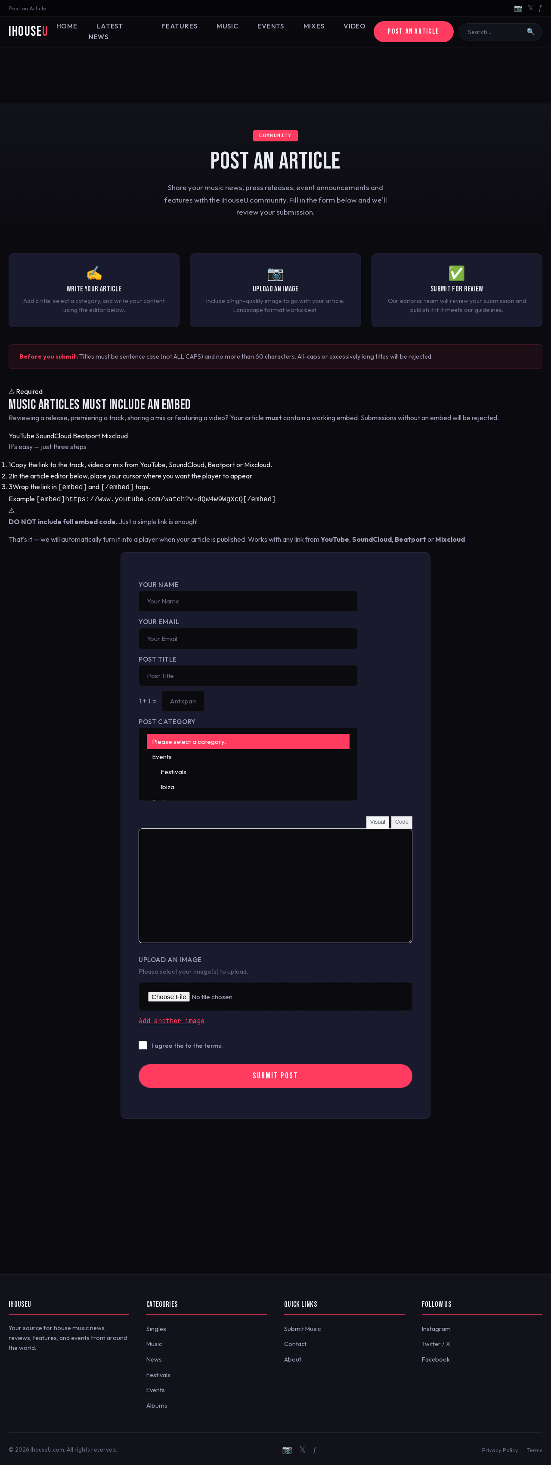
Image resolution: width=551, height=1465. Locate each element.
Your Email (159, 620)
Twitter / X (436, 1342)
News (154, 1358)
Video (340, 32)
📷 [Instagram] (518, 7)
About (292, 1358)
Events (262, 32)
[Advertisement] (275, 75)
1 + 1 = (148, 699)
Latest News (122, 32)
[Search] (494, 31)
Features (178, 32)
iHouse (28, 31)
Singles (156, 1327)
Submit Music (302, 1327)
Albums (156, 1404)
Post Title (158, 657)
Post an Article (27, 8)
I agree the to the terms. (187, 1044)
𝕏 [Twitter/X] (530, 7)
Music (222, 32)
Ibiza (248, 785)
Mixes (303, 32)
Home (72, 32)
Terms (534, 1448)
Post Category (167, 720)
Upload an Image (170, 958)
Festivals (248, 770)
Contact (295, 1342)
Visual (377, 820)
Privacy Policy (500, 1448)
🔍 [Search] (530, 31)
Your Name (159, 583)
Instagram (436, 1327)
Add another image (171, 1019)
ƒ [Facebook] (540, 7)
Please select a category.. (248, 739)
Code (402, 820)
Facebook (436, 1358)
